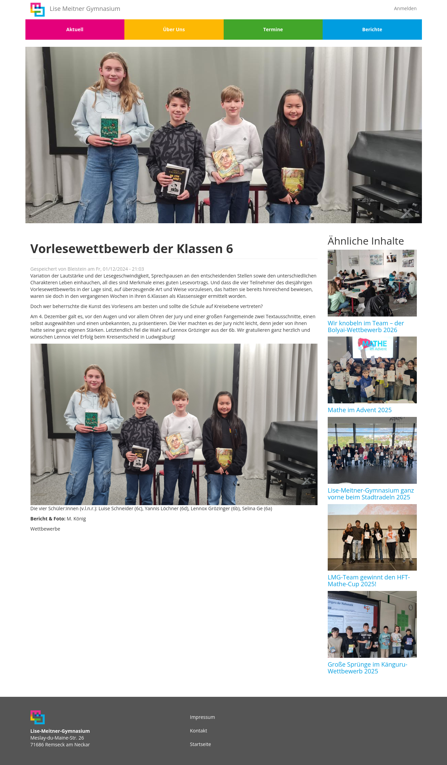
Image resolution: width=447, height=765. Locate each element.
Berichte (372, 29)
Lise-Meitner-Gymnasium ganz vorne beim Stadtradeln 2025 (371, 493)
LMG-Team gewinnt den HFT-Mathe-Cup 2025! (369, 580)
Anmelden (405, 8)
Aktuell (74, 29)
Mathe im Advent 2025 (360, 410)
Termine (273, 29)
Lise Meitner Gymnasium (85, 8)
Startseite (200, 744)
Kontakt (198, 730)
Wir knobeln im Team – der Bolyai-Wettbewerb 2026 (366, 326)
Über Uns (174, 29)
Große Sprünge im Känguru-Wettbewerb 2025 (367, 667)
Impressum (202, 717)
